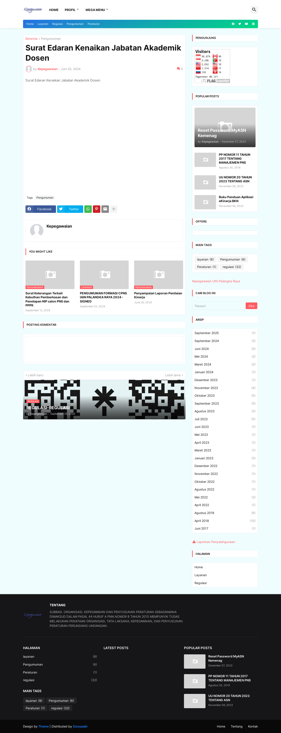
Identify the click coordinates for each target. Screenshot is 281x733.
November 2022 (225, 474)
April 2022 (225, 505)
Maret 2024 (225, 364)
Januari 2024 (225, 372)
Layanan (43, 23)
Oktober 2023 (225, 395)
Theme (43, 726)
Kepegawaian (59, 226)
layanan (205, 259)
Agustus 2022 (225, 489)
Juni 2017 (225, 528)
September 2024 (225, 341)
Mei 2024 (225, 356)
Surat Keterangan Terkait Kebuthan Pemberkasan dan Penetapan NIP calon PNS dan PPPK (47, 299)
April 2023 (225, 442)
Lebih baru (35, 375)
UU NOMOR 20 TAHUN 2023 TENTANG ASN (235, 179)
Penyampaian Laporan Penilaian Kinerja (158, 295)
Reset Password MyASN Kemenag (226, 658)
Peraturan (94, 23)
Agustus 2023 (225, 411)
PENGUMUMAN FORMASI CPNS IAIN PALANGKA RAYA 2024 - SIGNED (103, 297)
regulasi (232, 267)
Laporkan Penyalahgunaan (216, 542)
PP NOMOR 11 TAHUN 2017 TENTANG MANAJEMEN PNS (234, 158)
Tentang (237, 726)
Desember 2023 (225, 380)
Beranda (31, 38)
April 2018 (225, 521)
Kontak (253, 726)
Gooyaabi (80, 726)
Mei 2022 (225, 497)
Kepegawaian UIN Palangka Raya (216, 281)
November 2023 (225, 388)
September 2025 (225, 333)
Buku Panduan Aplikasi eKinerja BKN (236, 199)
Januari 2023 (225, 458)
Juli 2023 (225, 419)
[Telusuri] (219, 305)
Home (54, 10)
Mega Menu (95, 10)
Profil (70, 10)
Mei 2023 (225, 435)
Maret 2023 (225, 450)
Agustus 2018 (225, 513)
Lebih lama (173, 375)
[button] (254, 10)
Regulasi (57, 23)
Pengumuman (75, 23)
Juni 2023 (225, 427)
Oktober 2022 (225, 482)
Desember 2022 (225, 466)
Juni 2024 (225, 349)
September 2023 (225, 403)
